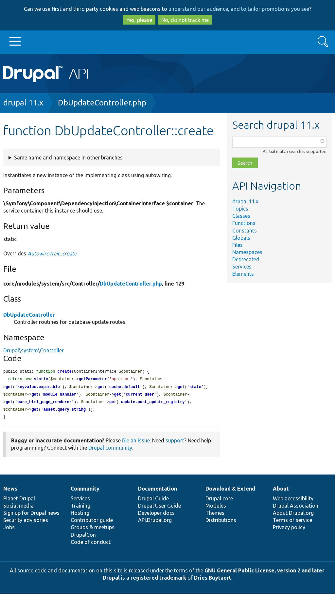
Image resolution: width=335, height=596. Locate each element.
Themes (214, 515)
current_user (140, 396)
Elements (243, 274)
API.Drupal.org (155, 522)
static (41, 379)
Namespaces (247, 252)
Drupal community (110, 450)
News (10, 491)
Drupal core (219, 501)
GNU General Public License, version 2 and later (264, 573)
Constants (244, 230)
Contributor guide (92, 522)
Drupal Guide (153, 501)
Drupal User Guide (159, 508)
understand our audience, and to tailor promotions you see (238, 9)
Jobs (9, 529)
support (175, 443)
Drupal (111, 580)
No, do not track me (185, 20)
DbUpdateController (29, 315)
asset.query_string (64, 411)
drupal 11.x (23, 102)
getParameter (93, 379)
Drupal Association (295, 508)
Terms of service (292, 522)
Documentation (157, 491)
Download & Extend (230, 491)
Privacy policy (289, 529)
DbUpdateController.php (102, 102)
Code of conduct (91, 544)
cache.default (124, 388)
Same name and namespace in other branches (68, 157)
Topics (240, 209)
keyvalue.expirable (38, 388)
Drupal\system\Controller (33, 350)
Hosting (80, 515)
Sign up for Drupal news (31, 515)
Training (80, 508)
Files (237, 245)
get (9, 388)
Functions (244, 223)
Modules (215, 508)
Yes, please (139, 20)
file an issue (136, 443)
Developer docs (156, 515)
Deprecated (245, 259)
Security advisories (25, 522)
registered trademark (158, 580)
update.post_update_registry (153, 403)
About (281, 491)
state (195, 388)
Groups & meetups (93, 529)
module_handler (59, 396)
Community (85, 491)
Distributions (220, 522)
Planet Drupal (19, 501)
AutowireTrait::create (52, 253)
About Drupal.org (293, 515)
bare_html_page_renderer (44, 403)
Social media (18, 508)
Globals (241, 238)
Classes (241, 216)
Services (242, 267)
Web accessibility (293, 501)
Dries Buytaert (212, 580)
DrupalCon (83, 537)
